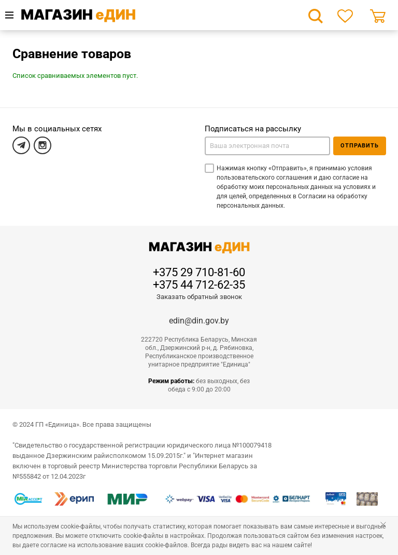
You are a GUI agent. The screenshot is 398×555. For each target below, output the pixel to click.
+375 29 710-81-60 (199, 272)
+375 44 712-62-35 (199, 285)
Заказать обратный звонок (199, 297)
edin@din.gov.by (199, 321)
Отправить (359, 145)
